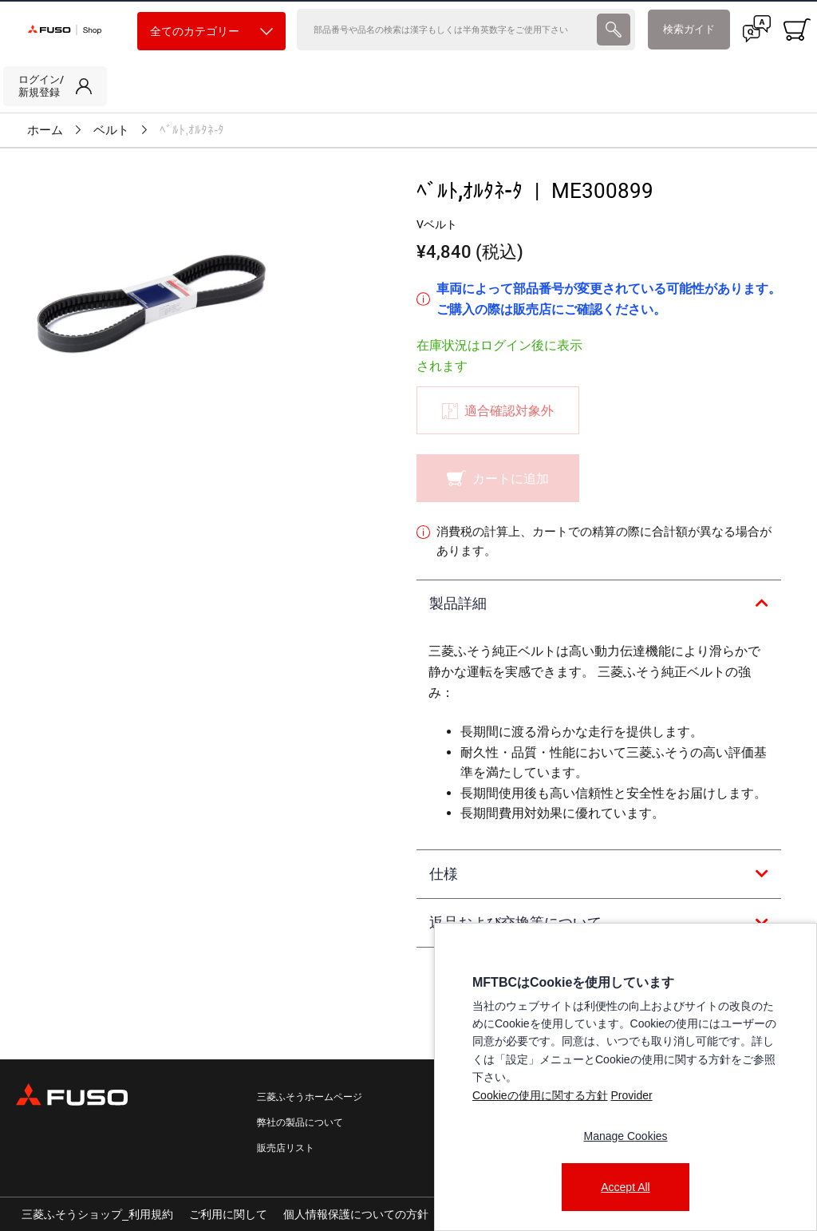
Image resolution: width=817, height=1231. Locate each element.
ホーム (45, 130)
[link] (55, 86)
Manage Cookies (625, 1136)
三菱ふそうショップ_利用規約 (97, 1214)
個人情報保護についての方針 (355, 1214)
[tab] (598, 604)
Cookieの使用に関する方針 (540, 1095)
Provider (631, 1095)
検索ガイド (689, 29)
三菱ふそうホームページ (309, 1096)
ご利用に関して (228, 1214)
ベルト (111, 130)
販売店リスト (285, 1148)
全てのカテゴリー (211, 31)
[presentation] (613, 30)
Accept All (625, 1187)
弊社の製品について (300, 1122)
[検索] (445, 29)
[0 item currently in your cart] (797, 29)
